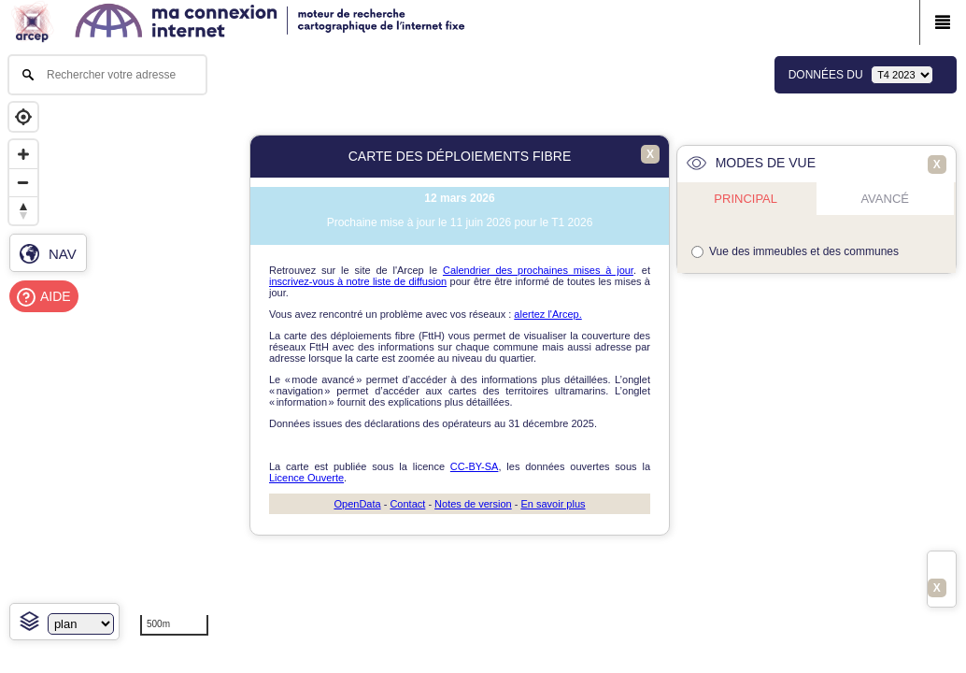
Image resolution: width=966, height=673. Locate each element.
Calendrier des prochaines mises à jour (538, 270)
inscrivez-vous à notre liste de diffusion (358, 281)
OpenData (357, 503)
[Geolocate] (23, 117)
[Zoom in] (23, 154)
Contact (407, 503)
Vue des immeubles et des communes (804, 251)
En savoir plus (552, 503)
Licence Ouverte (306, 477)
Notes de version (473, 503)
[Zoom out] (23, 182)
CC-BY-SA (474, 466)
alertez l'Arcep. (547, 314)
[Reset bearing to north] (23, 210)
